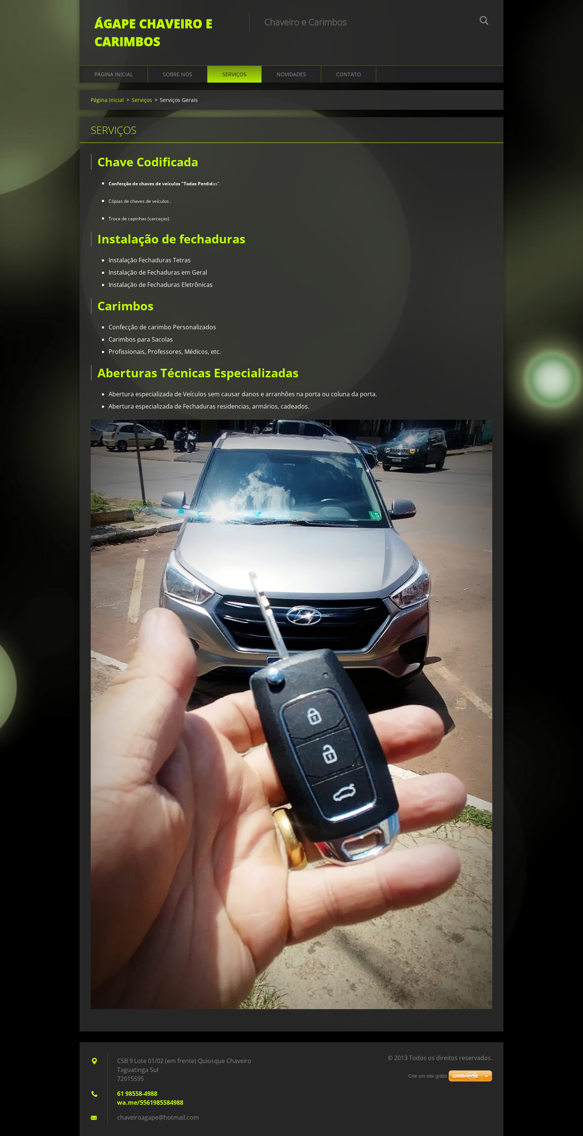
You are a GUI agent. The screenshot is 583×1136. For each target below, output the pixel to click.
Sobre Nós (177, 74)
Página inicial (113, 74)
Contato (348, 74)
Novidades (291, 74)
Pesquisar (484, 21)
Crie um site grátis (427, 1076)
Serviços (234, 74)
